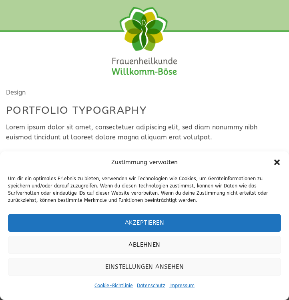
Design (16, 92)
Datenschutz (151, 285)
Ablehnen (144, 244)
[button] (277, 162)
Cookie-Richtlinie (113, 285)
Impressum (182, 285)
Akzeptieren (144, 222)
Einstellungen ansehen (144, 266)
